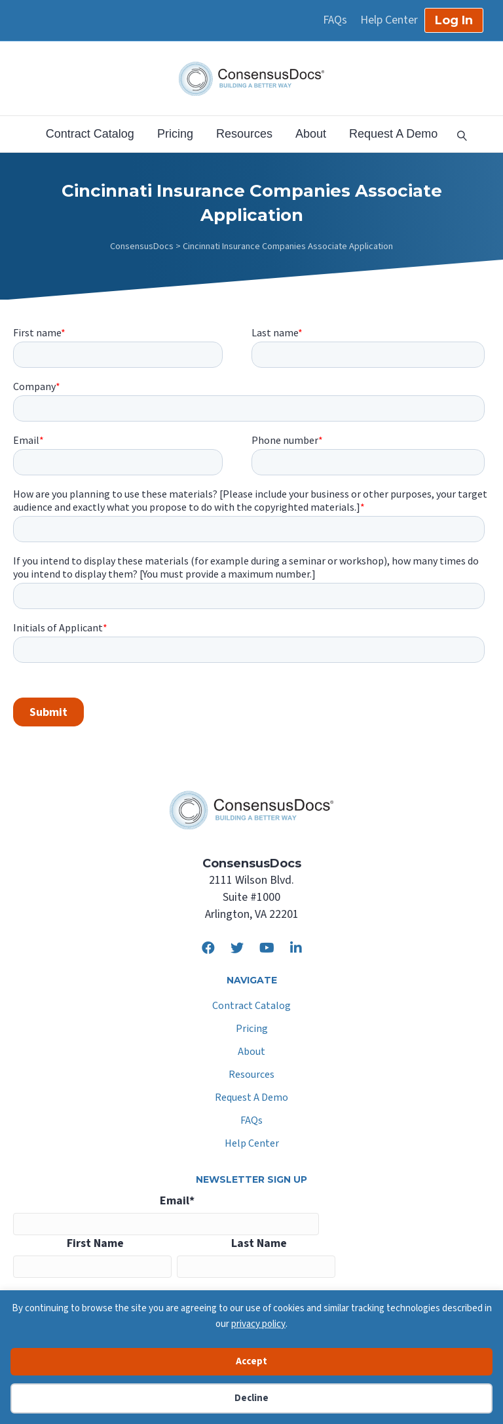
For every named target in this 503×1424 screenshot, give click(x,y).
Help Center (389, 20)
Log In (454, 20)
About (310, 133)
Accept (251, 1361)
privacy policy (258, 1324)
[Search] (457, 134)
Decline (251, 1398)
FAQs (335, 20)
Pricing (175, 133)
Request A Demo (393, 133)
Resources (244, 133)
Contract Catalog (90, 133)
